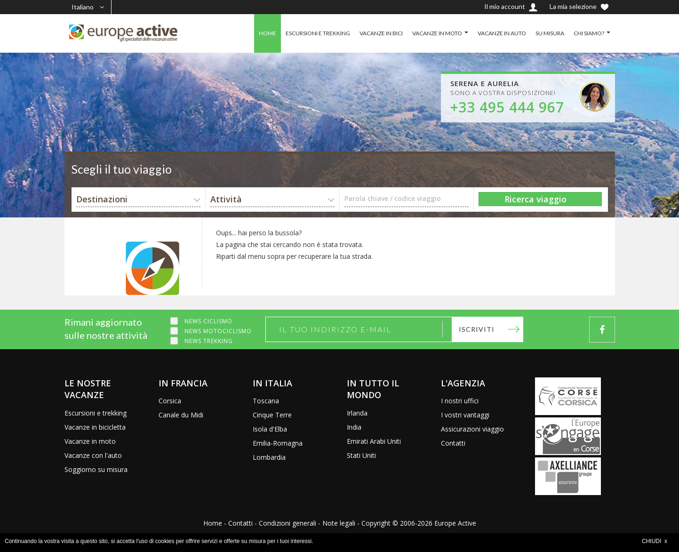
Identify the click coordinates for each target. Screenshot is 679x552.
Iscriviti (477, 329)
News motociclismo (218, 331)
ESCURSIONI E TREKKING (318, 33)
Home (212, 523)
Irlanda (357, 412)
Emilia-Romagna (278, 443)
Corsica (170, 400)
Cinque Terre (272, 414)
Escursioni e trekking (95, 412)
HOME (267, 33)
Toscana (266, 400)
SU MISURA (549, 33)
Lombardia (269, 457)
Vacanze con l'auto (93, 455)
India (354, 427)
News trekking (208, 341)
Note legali (338, 523)
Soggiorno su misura (96, 469)
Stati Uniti (361, 455)
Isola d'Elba (270, 428)
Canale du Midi (181, 414)
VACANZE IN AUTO (502, 33)
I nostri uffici (460, 400)
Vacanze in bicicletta (95, 427)
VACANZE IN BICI (381, 33)
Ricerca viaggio (535, 199)
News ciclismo (208, 321)
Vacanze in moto (90, 441)
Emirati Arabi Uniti (374, 441)
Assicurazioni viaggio (472, 428)
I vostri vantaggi (465, 414)
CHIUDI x (654, 541)
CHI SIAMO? (589, 33)
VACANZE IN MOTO (437, 33)
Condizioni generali (287, 523)
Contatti (453, 443)
